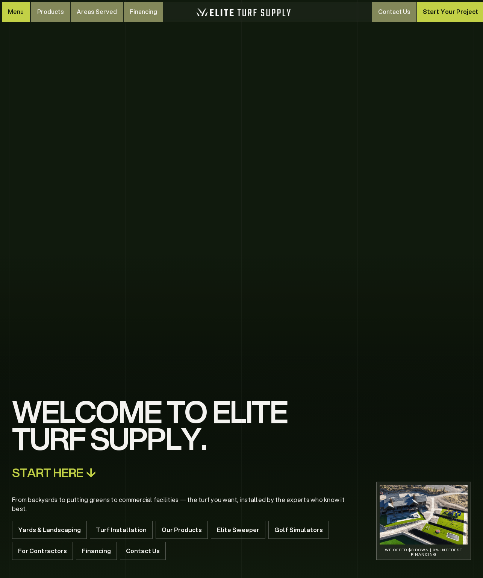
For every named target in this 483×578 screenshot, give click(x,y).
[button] (16, 12)
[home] (244, 12)
